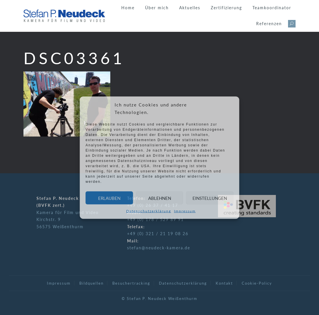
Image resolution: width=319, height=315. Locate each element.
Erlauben (109, 197)
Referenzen (269, 23)
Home (128, 7)
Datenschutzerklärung (148, 211)
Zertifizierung (226, 7)
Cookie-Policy (257, 283)
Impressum (185, 211)
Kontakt (224, 283)
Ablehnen (159, 197)
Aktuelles (189, 7)
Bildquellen (91, 283)
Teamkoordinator (271, 7)
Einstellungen (209, 197)
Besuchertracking (131, 283)
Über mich (157, 7)
